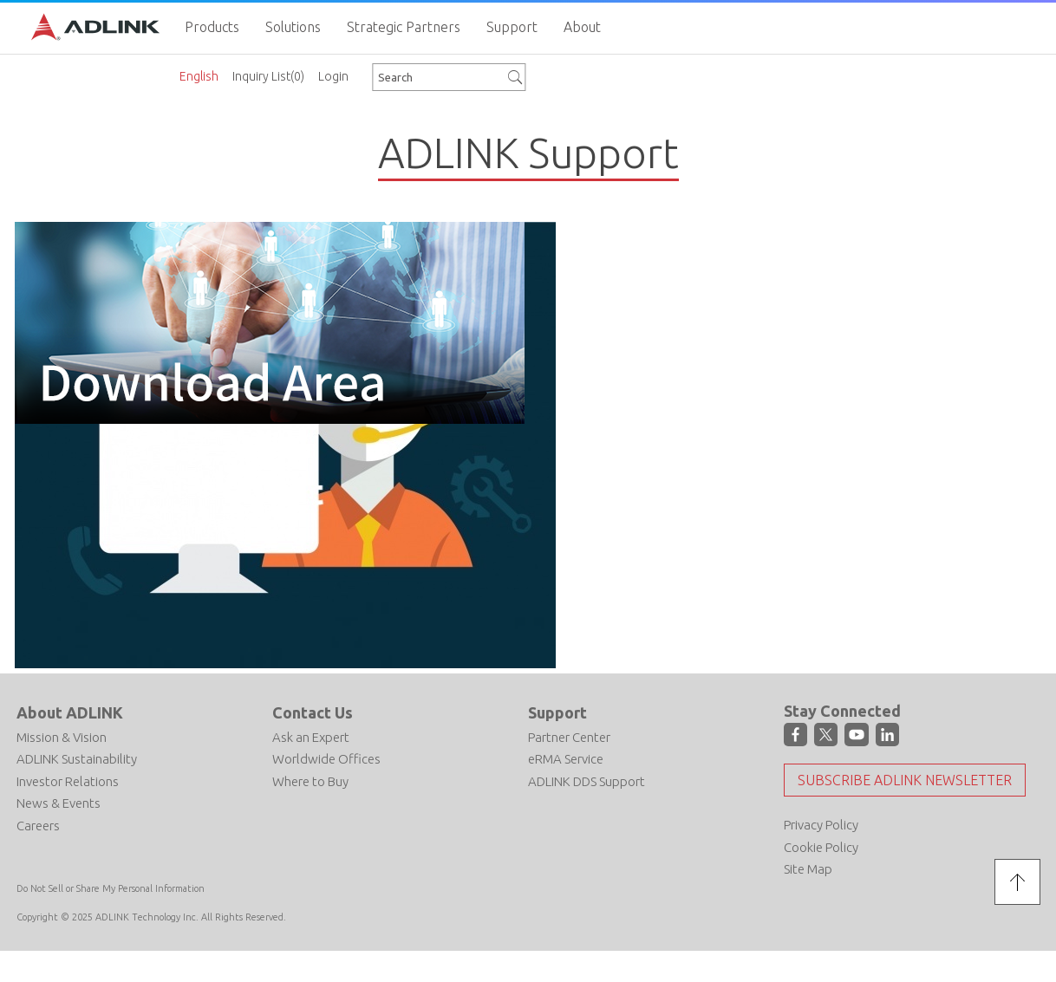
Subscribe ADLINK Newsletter (905, 780)
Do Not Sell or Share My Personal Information (110, 888)
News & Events (58, 803)
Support (557, 712)
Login (333, 76)
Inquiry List (268, 76)
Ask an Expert (310, 737)
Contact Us (312, 712)
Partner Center (569, 737)
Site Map (808, 869)
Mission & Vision (61, 737)
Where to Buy (310, 781)
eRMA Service (565, 758)
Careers (38, 825)
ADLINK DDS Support (586, 781)
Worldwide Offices (326, 758)
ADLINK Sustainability (76, 758)
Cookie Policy (821, 847)
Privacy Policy (821, 824)
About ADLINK (69, 712)
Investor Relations (67, 781)
